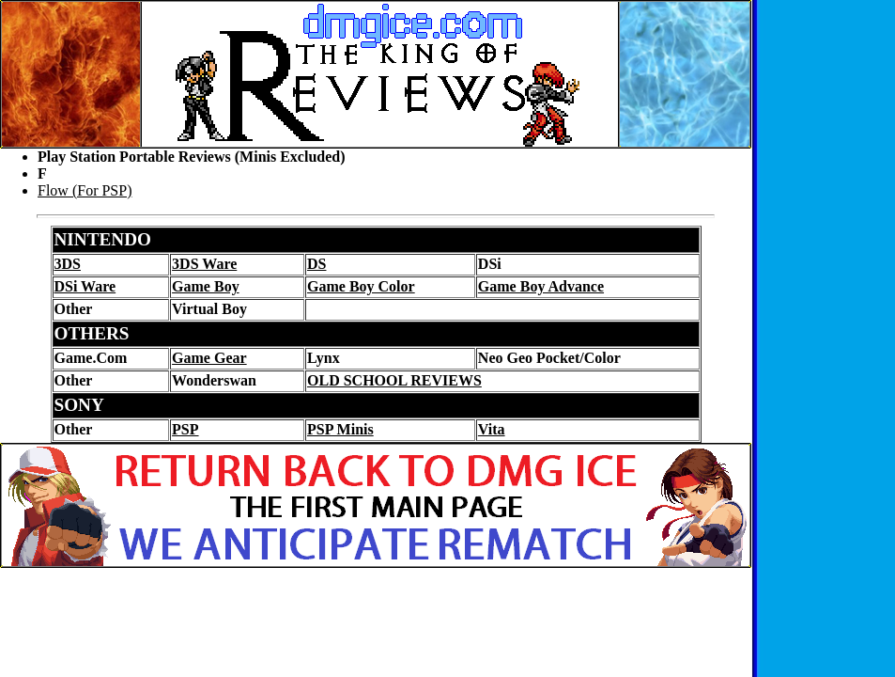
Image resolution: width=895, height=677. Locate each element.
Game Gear (209, 358)
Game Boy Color (361, 286)
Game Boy (205, 286)
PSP (185, 429)
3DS (67, 264)
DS (316, 264)
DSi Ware (85, 286)
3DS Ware (204, 264)
